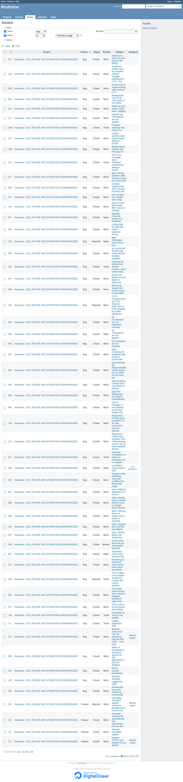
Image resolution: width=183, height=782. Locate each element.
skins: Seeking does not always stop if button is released (119, 516)
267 (10, 492)
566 (10, 407)
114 (10, 441)
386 (10, 544)
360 (10, 595)
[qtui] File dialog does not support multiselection (118, 395)
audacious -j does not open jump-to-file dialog (118, 59)
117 (10, 118)
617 (10, 59)
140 (10, 680)
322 (10, 720)
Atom (125, 756)
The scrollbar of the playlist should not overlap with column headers (118, 579)
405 (10, 187)
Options (9, 40)
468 (10, 289)
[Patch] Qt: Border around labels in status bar (119, 279)
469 (10, 322)
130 (10, 423)
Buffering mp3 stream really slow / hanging (119, 108)
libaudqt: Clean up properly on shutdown (117, 217)
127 (10, 457)
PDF (137, 756)
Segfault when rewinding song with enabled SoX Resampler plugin (118, 480)
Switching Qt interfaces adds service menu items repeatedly (118, 564)
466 (10, 334)
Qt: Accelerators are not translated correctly (118, 322)
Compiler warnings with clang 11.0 (118, 127)
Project (47, 52)
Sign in (170, 1)
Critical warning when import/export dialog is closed (118, 138)
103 (10, 241)
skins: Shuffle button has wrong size (118, 535)
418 (10, 206)
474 (10, 217)
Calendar (42, 17)
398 (10, 503)
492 (10, 229)
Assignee (133, 52)
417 (10, 138)
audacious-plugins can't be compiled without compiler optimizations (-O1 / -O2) (118, 74)
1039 (10, 127)
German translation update (117, 732)
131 (10, 704)
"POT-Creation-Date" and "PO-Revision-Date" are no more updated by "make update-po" (119, 305)
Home (3, 1)
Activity (19, 17)
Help (17, 1)
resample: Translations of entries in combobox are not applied (119, 457)
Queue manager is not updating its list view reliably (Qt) (118, 407)
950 (10, 480)
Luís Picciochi (132, 468)
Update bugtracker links (117, 623)
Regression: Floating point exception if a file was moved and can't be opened (118, 423)
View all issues (150, 28)
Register (177, 1)
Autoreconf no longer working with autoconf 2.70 (119, 88)
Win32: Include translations (117, 671)
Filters (8, 28)
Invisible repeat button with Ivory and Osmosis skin (118, 188)
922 (10, 99)
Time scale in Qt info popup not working (118, 607)
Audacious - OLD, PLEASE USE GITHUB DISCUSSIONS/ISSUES (46, 59)
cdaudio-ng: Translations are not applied (117, 118)
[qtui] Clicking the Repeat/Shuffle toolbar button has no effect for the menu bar (119, 370)
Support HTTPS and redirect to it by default (119, 742)
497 (10, 354)
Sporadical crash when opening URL (118, 554)
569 (10, 343)
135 (10, 579)
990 (10, 656)
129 (10, 74)
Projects (10, 1)
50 (27, 752)
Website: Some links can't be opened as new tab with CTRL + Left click (118, 637)
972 (10, 607)
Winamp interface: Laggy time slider (117, 680)
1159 (10, 149)
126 (10, 305)
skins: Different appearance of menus (119, 492)
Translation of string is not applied (118, 615)
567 (10, 554)
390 (10, 516)
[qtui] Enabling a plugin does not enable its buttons (118, 385)
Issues (30, 17)
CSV (131, 756)
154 (10, 615)
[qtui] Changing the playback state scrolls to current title (119, 354)
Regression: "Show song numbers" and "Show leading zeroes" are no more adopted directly (119, 441)
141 (10, 162)
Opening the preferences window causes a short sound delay (119, 266)
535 (10, 253)
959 (10, 691)
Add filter (99, 31)
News (53, 17)
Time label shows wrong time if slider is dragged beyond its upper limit (118, 595)
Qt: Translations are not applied (117, 334)
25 (23, 752)
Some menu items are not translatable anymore (118, 544)
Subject (119, 52)
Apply (7, 46)
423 (10, 108)
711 (10, 741)
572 (10, 564)
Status (10, 31)
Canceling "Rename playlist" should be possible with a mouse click (119, 704)
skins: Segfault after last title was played (119, 527)
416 (10, 671)
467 (10, 278)
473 (10, 197)
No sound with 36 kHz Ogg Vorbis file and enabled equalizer (118, 253)
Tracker (84, 52)
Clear (17, 46)
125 (10, 266)
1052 (10, 88)
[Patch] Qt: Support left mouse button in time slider (118, 289)
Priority (107, 52)
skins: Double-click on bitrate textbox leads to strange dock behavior (119, 502)
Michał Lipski (132, 636)
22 (10, 732)
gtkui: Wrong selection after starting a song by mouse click (119, 177)
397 (10, 535)
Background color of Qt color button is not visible (118, 99)
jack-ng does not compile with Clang (118, 197)
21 (10, 623)
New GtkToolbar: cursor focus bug (117, 241)
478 (10, 527)
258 (10, 468)
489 (10, 395)
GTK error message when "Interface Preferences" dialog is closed (118, 162)
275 (10, 636)
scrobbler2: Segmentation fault (118, 468)
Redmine (82, 763)
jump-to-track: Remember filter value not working (118, 207)
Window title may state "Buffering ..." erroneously (118, 691)
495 (10, 384)
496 (10, 370)
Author (10, 35)
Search (117, 6)
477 (10, 177)
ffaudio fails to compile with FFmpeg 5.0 (118, 149)
